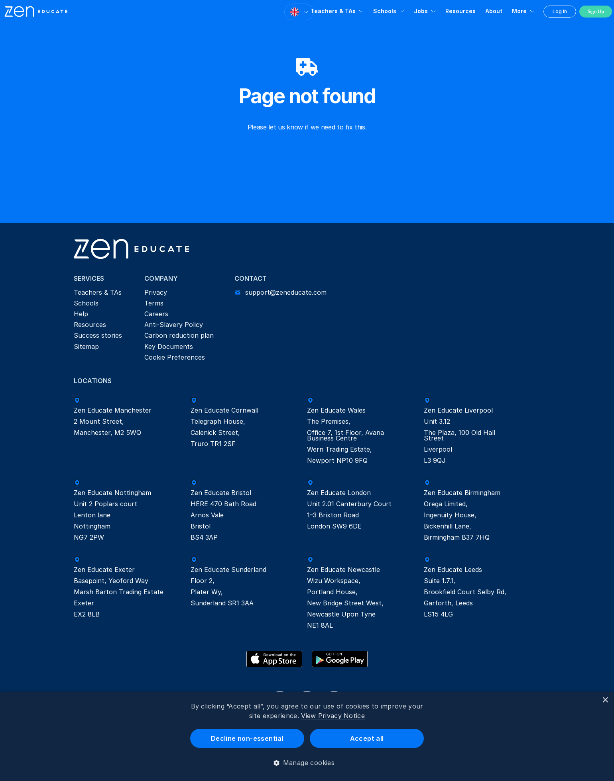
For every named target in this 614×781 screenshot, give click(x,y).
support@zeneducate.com (286, 292)
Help (81, 314)
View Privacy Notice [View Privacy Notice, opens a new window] (333, 716)
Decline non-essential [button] (247, 738)
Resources (460, 11)
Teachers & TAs (333, 11)
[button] (307, 762)
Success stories (98, 335)
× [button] (605, 700)
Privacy (155, 292)
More (519, 11)
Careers (156, 314)
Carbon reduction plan (179, 335)
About (493, 11)
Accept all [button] (367, 738)
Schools (384, 11)
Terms (153, 303)
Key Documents (168, 346)
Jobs (421, 11)
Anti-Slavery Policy (173, 325)
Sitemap (86, 346)
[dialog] (307, 736)
